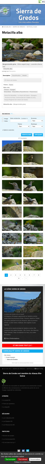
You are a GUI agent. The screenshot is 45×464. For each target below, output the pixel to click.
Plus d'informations (12, 338)
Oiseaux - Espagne (9, 89)
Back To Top (39, 368)
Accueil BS (7, 27)
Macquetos (12, 71)
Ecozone (33, 118)
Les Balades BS (7, 421)
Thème (20, 124)
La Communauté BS (9, 439)
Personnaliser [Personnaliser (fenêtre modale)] (35, 459)
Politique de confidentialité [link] (22, 462)
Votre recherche (15, 118)
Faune (11, 84)
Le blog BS (6, 407)
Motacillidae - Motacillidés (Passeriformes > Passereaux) (20, 92)
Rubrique (34, 124)
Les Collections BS (8, 418)
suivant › (26, 278)
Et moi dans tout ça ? (22, 345)
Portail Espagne (10, 357)
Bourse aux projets (8, 435)
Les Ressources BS (9, 425)
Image (6, 118)
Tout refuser (22, 459)
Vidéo (6, 121)
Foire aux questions (8, 403)
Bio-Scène (7, 355)
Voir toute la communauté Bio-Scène (22, 363)
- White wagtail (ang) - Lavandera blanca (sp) (22, 65)
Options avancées (9, 130)
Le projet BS (6, 400)
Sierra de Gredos (28, 14)
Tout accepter (10, 459)
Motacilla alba (32, 27)
